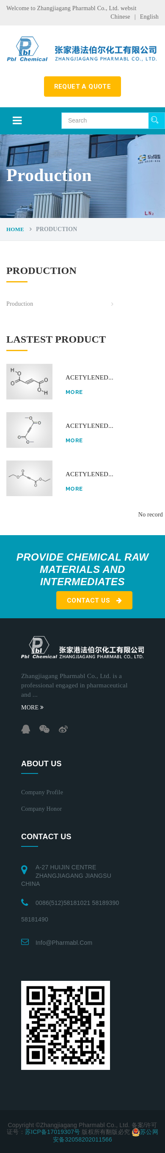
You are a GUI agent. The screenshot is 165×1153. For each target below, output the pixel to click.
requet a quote (82, 86)
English (149, 17)
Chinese (120, 17)
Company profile (42, 792)
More (74, 392)
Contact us (94, 600)
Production (19, 304)
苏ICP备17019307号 (52, 1131)
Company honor (41, 809)
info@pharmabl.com (64, 942)
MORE (32, 707)
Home (15, 229)
